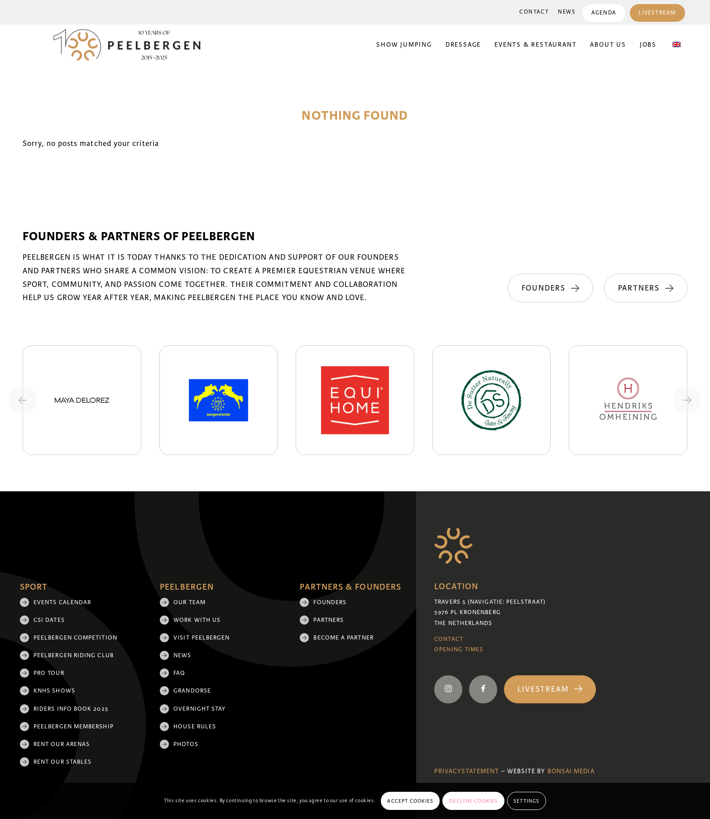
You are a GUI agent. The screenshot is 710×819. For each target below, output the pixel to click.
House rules (194, 726)
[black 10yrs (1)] (133, 44)
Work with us (197, 620)
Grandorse (192, 690)
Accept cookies (410, 801)
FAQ (179, 673)
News (567, 12)
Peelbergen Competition (75, 637)
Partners (328, 620)
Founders (329, 602)
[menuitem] (534, 12)
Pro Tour (49, 673)
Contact (534, 12)
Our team (189, 602)
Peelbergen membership (74, 726)
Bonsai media (571, 771)
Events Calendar (62, 602)
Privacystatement (466, 771)
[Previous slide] (23, 400)
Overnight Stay (199, 708)
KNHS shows (54, 690)
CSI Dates (49, 620)
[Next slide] (687, 400)
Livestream (657, 13)
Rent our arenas (62, 744)
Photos (185, 744)
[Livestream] (550, 689)
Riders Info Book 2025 (71, 708)
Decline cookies (473, 801)
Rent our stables (62, 762)
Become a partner (343, 637)
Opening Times (458, 649)
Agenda (603, 13)
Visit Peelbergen (201, 637)
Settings (526, 801)
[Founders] (549, 288)
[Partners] (645, 288)
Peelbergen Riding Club (74, 655)
